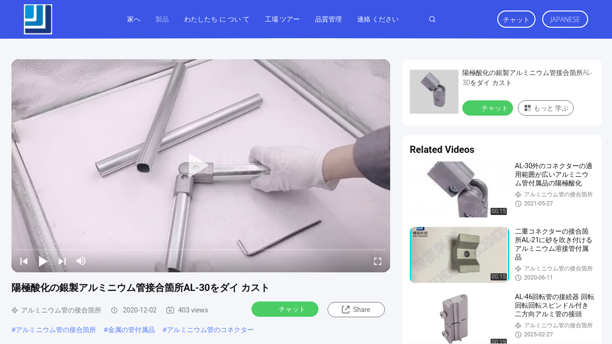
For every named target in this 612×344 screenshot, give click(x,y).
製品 (162, 18)
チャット (516, 19)
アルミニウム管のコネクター (210, 329)
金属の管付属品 (131, 329)
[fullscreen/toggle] (377, 261)
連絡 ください (378, 18)
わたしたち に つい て (217, 18)
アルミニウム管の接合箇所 (56, 329)
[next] (62, 261)
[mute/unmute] (81, 261)
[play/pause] (43, 261)
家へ (134, 18)
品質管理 (328, 18)
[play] (201, 166)
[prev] (23, 261)
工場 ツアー (282, 18)
